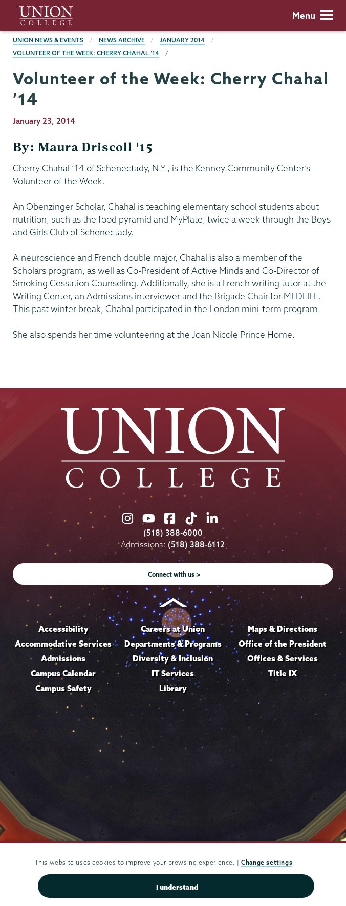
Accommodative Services (63, 643)
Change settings (266, 862)
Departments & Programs (173, 643)
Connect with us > (174, 574)
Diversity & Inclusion (173, 658)
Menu (312, 15)
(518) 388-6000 (173, 533)
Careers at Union (173, 629)
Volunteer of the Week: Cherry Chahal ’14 (86, 53)
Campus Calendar (63, 673)
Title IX (282, 673)
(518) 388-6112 (196, 544)
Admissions (63, 658)
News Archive (122, 40)
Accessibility (63, 629)
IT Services (173, 673)
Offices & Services (282, 658)
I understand (177, 887)
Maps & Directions (282, 629)
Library (173, 688)
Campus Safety (63, 688)
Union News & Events (48, 40)
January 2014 (182, 40)
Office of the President (283, 643)
